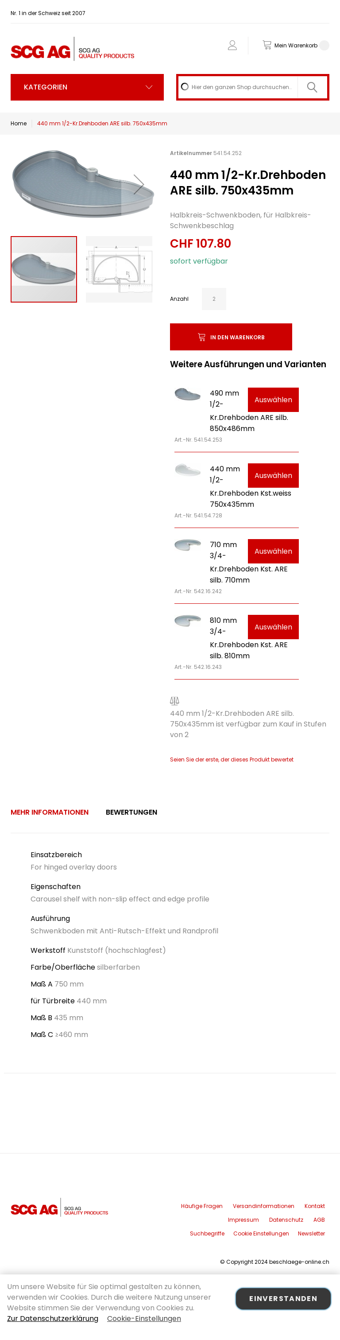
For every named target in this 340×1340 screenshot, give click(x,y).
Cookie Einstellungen (261, 1233)
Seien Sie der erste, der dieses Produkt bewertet (232, 759)
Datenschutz (286, 1219)
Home (19, 123)
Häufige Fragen (202, 1206)
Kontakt (315, 1206)
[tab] (50, 812)
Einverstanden (283, 1298)
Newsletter (311, 1233)
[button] (139, 184)
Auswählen (273, 400)
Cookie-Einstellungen (144, 1318)
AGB (319, 1219)
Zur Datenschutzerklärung (52, 1318)
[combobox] (252, 87)
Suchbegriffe (207, 1233)
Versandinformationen (263, 1206)
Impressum (243, 1219)
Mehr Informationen (50, 812)
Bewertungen (131, 812)
